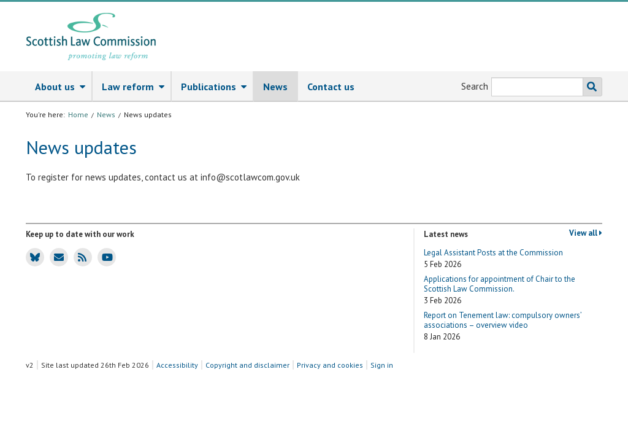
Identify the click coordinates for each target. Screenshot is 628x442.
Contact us (330, 86)
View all (585, 233)
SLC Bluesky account (33, 256)
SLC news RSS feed (80, 256)
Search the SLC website (590, 87)
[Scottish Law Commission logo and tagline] (91, 36)
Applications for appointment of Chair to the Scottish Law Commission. (499, 290)
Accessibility (177, 365)
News (275, 86)
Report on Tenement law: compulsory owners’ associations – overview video (502, 326)
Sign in (381, 365)
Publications (217, 87)
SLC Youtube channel (105, 256)
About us (63, 87)
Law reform (136, 87)
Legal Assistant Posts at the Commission (493, 258)
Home (78, 114)
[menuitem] (59, 86)
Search (474, 86)
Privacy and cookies (330, 365)
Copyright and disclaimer (247, 365)
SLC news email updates (57, 256)
